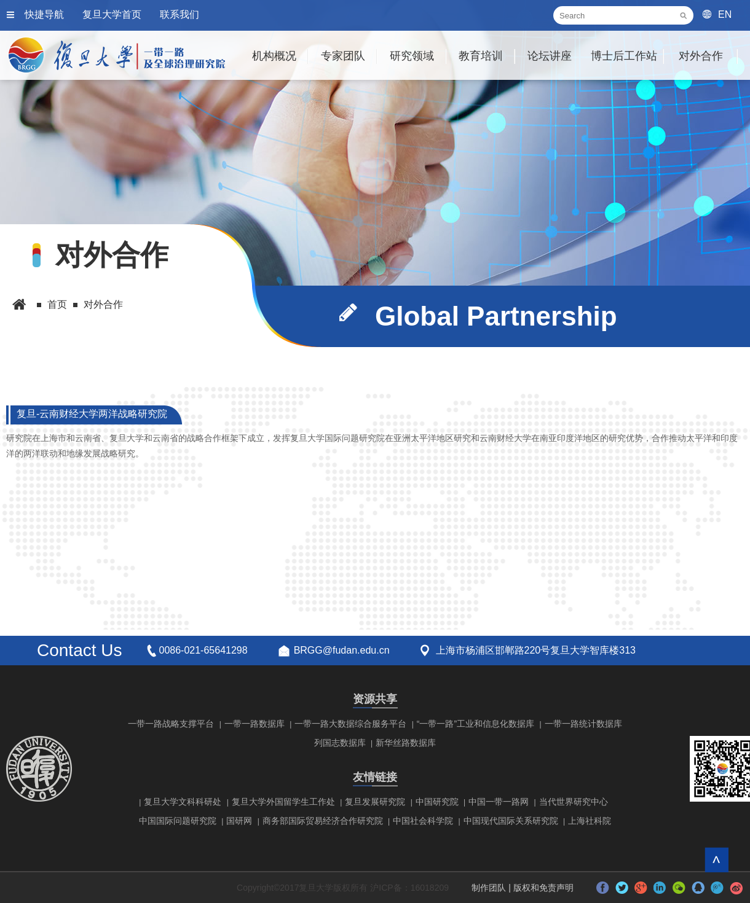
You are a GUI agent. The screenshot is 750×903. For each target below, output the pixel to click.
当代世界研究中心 (573, 802)
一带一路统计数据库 (583, 724)
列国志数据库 (340, 743)
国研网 (239, 821)
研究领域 (412, 56)
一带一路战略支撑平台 (171, 724)
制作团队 (489, 888)
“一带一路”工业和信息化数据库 (475, 724)
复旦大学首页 (111, 14)
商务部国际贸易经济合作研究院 (322, 821)
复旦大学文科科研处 (182, 802)
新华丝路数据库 (406, 743)
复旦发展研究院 (375, 802)
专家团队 (343, 56)
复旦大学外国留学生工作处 (283, 802)
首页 (57, 304)
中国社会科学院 (423, 821)
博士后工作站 (624, 56)
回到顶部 (716, 859)
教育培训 (481, 56)
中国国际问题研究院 (177, 821)
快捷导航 (44, 14)
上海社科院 (589, 821)
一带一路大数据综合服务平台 (350, 724)
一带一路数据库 (254, 724)
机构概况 (274, 56)
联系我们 (179, 14)
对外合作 (701, 56)
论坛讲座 (549, 56)
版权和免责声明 (543, 888)
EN (725, 14)
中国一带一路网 (498, 802)
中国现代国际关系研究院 (511, 821)
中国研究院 (437, 802)
